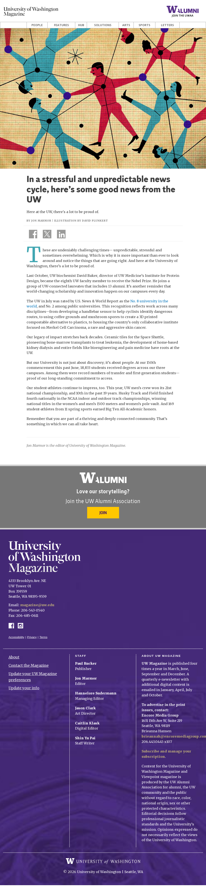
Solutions (102, 25)
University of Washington (103, 861)
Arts (126, 25)
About (14, 657)
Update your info (24, 688)
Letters (167, 25)
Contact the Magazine (29, 665)
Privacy (32, 637)
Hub (81, 25)
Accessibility (16, 637)
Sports (144, 25)
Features (61, 25)
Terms (43, 637)
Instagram (21, 625)
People (37, 25)
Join (103, 512)
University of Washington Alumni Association (103, 477)
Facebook (13, 625)
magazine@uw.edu (37, 605)
